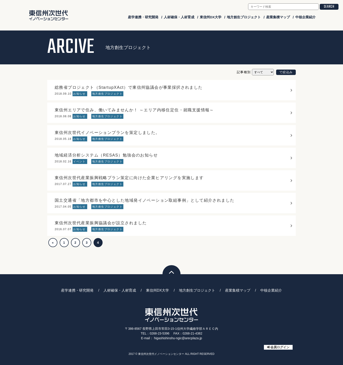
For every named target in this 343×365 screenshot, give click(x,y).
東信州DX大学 (210, 17)
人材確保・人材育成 (179, 17)
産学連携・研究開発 (143, 17)
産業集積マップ (278, 17)
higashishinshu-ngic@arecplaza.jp (178, 338)
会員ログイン (279, 347)
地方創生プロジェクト (244, 17)
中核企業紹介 (305, 17)
